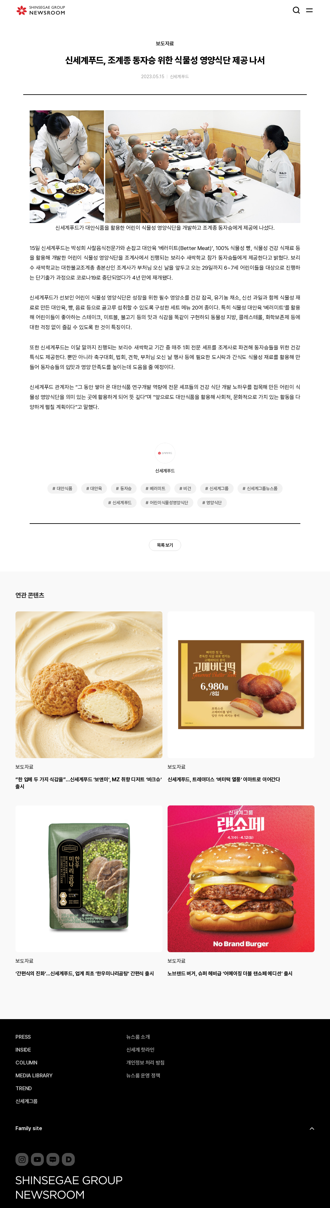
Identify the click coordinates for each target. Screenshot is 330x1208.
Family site (28, 1128)
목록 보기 (165, 545)
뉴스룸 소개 (138, 1037)
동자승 (126, 488)
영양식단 (213, 502)
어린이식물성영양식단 (169, 502)
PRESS (23, 1037)
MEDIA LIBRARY (34, 1075)
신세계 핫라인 (140, 1050)
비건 (187, 488)
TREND (23, 1088)
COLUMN (26, 1062)
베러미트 (157, 488)
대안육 (96, 488)
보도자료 (165, 43)
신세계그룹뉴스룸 (262, 488)
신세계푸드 (179, 76)
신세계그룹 (218, 488)
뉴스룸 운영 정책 (143, 1075)
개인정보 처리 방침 (145, 1062)
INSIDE (23, 1050)
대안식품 (64, 488)
